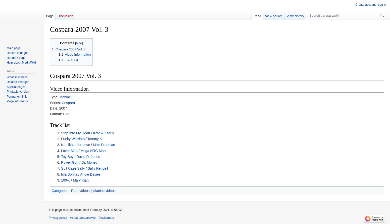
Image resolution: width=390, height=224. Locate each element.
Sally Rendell (98, 168)
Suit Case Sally (73, 168)
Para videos (80, 191)
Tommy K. (95, 139)
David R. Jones (88, 157)
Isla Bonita (69, 174)
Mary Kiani (81, 180)
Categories (59, 191)
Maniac (65, 97)
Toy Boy (67, 157)
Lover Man (69, 151)
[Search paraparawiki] (347, 15)
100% (65, 180)
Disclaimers (106, 218)
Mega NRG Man (93, 151)
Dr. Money (90, 162)
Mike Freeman (104, 145)
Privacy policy (58, 218)
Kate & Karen (103, 133)
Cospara (68, 103)
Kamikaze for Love (75, 145)
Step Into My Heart (75, 133)
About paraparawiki (83, 218)
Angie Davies (90, 174)
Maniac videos (104, 191)
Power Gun (70, 162)
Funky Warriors (73, 139)
